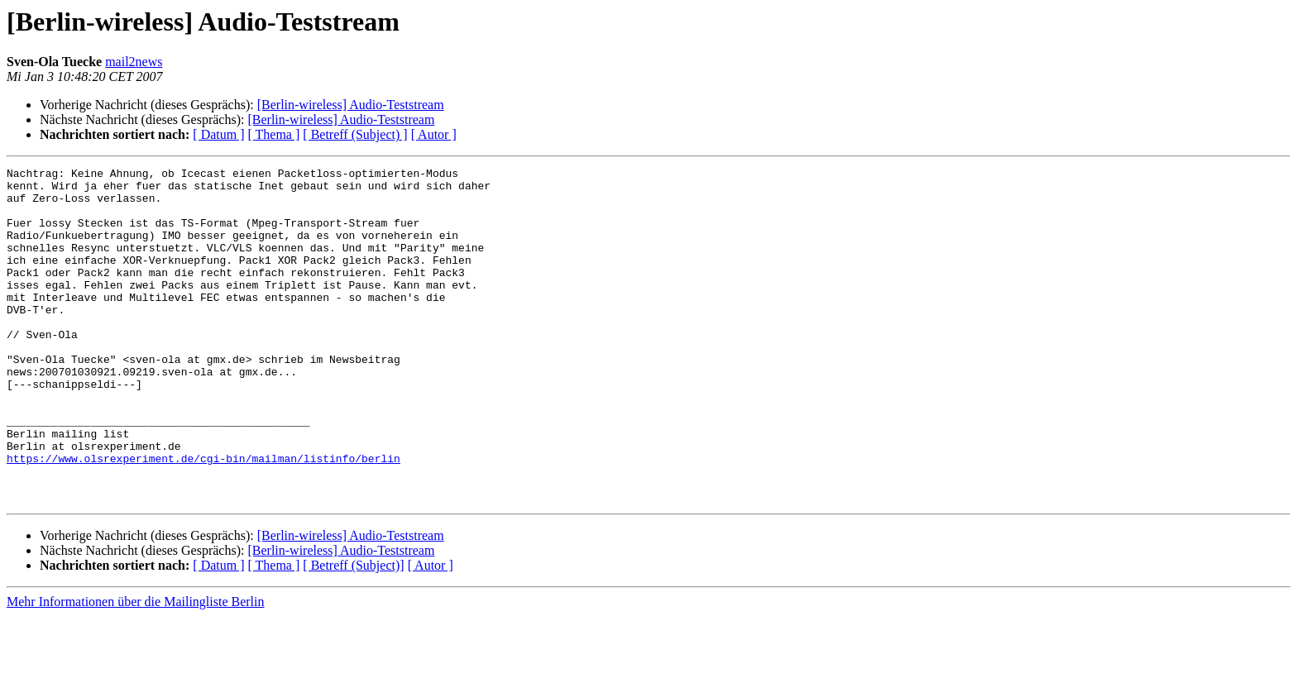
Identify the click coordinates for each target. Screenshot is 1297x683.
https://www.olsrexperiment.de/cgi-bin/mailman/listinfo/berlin (203, 517)
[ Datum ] (218, 134)
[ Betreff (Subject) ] (355, 134)
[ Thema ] (274, 134)
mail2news (133, 62)
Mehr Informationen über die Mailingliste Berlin (135, 669)
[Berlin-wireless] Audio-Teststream (350, 105)
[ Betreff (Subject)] (353, 632)
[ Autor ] (434, 134)
